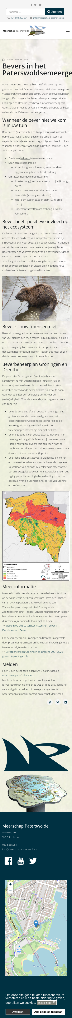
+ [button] (10, 885)
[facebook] (31, 5)
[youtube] (40, 5)
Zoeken (54, 12)
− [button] (10, 891)
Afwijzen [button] (17, 1011)
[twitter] (35, 5)
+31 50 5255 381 (19, 17)
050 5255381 (9, 844)
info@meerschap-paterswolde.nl (49, 17)
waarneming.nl (10, 675)
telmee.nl (27, 675)
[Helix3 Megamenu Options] (68, 30)
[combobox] (25, 11)
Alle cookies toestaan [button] (48, 1011)
